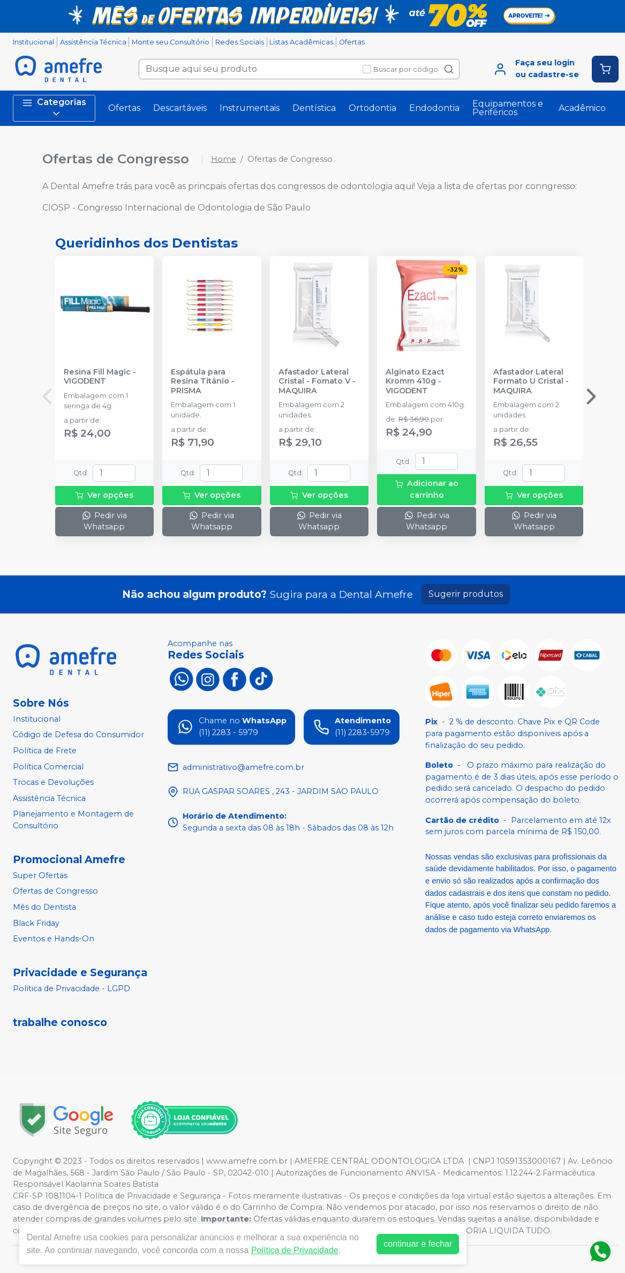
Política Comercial (48, 767)
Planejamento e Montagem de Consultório (73, 820)
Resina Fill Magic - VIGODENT (100, 377)
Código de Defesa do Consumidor (78, 735)
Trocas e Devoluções (53, 782)
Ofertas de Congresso (55, 891)
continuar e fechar (417, 1243)
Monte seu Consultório (170, 42)
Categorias (54, 108)
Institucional (33, 42)
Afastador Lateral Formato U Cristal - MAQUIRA (531, 381)
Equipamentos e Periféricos (507, 108)
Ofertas (352, 42)
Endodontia (434, 108)
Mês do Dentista (44, 907)
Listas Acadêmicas (301, 42)
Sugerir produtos (465, 594)
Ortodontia (372, 108)
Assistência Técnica (93, 42)
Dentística (314, 108)
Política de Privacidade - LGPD (71, 988)
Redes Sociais (239, 42)
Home (223, 159)
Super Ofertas (40, 875)
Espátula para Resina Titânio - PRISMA (203, 381)
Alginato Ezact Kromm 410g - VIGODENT (415, 381)
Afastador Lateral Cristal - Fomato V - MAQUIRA (317, 381)
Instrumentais (250, 108)
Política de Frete (45, 750)
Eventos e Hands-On (53, 938)
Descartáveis (180, 108)
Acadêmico (582, 108)
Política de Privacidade (294, 1250)
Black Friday (36, 923)
